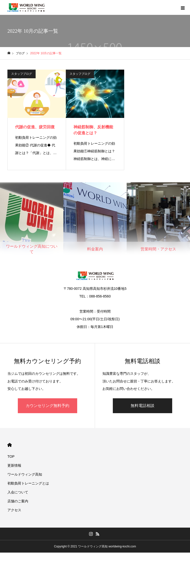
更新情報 (14, 465)
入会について (17, 492)
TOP (11, 456)
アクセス (14, 510)
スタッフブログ (21, 74)
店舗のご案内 (17, 501)
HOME (9, 445)
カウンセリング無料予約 (47, 406)
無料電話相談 (142, 406)
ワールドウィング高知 (24, 474)
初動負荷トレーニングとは (28, 483)
